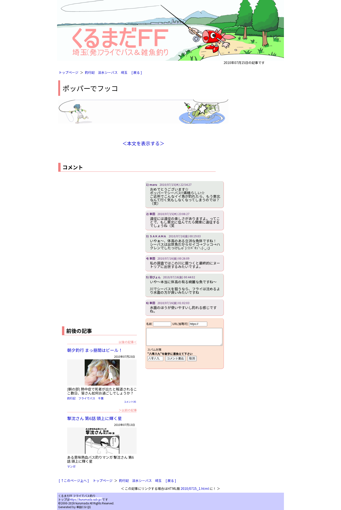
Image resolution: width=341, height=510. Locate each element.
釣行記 (90, 72)
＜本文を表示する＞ (143, 143)
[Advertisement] (97, 214)
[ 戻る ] (136, 72)
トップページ (68, 72)
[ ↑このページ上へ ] (74, 480)
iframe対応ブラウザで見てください (184, 343)
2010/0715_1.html (195, 488)
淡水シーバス (108, 72)
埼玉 (124, 72)
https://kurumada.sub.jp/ (85, 499)
